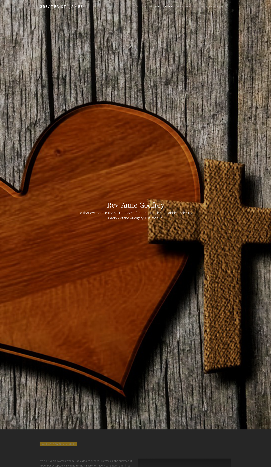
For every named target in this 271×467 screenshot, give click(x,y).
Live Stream (206, 6)
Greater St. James (61, 6)
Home (149, 6)
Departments (184, 6)
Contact (223, 6)
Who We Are (163, 6)
